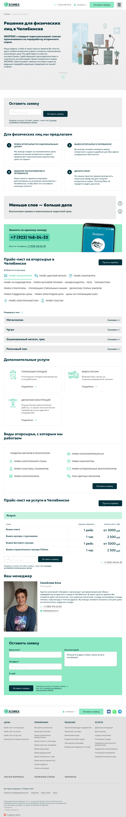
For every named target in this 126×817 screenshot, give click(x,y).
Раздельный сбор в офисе (75, 735)
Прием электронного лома (44, 753)
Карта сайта (45, 789)
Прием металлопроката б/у (44, 757)
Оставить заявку (102, 4)
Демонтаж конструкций (104, 724)
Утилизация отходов (103, 735)
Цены (55, 789)
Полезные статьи (44, 773)
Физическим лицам (72, 731)
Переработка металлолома (105, 753)
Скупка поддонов (40, 760)
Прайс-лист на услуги (12, 728)
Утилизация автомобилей (105, 749)
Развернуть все (11, 310)
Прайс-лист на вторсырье (14, 724)
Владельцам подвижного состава (77, 743)
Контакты (70, 773)
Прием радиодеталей (42, 749)
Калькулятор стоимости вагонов (16, 735)
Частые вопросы (14, 773)
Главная (7, 14)
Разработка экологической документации (105, 740)
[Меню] (119, 5)
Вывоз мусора (100, 728)
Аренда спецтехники (103, 731)
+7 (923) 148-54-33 (29, 235)
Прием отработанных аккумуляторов (42, 732)
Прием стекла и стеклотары (45, 737)
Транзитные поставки (73, 728)
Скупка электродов (41, 764)
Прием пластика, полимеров (45, 741)
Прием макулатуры (41, 745)
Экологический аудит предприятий (78, 724)
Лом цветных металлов (43, 724)
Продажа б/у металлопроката (106, 745)
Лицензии (35, 789)
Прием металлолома (42, 728)
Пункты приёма (110, 258)
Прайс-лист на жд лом (12, 731)
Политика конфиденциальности (16, 789)
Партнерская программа (74, 739)
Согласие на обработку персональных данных (33, 119)
